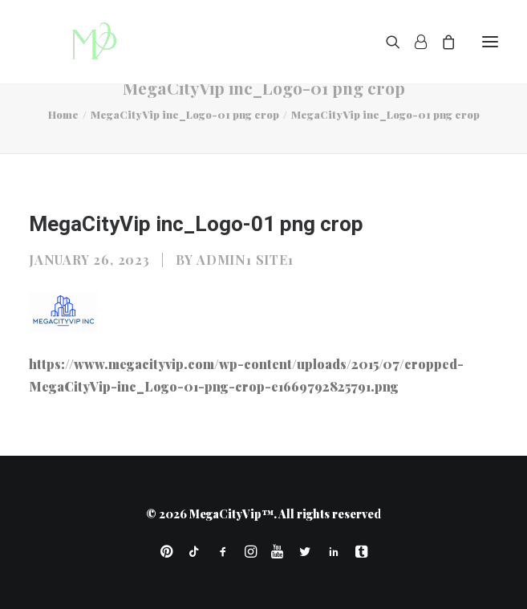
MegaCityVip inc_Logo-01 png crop (185, 114)
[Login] (413, 42)
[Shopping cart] (441, 42)
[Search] (385, 42)
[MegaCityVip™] (89, 42)
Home (63, 114)
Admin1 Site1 (245, 259)
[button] (490, 41)
